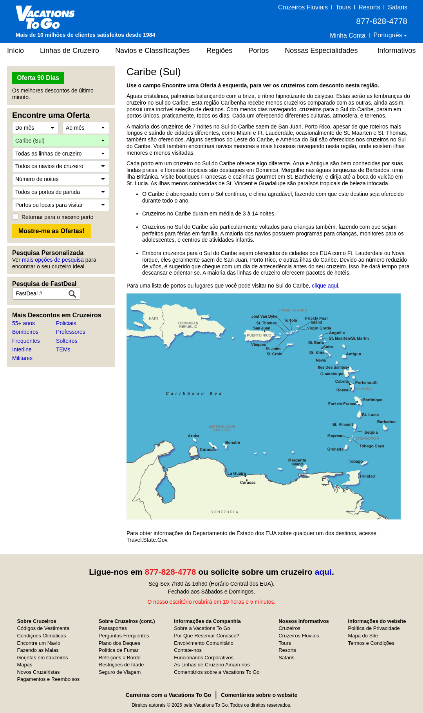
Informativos (396, 50)
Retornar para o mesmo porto (58, 217)
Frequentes (26, 341)
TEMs (63, 349)
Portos (258, 50)
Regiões (219, 50)
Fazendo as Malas (37, 650)
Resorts (369, 7)
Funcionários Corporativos (203, 658)
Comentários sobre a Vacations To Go (216, 672)
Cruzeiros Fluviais (303, 7)
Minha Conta (347, 35)
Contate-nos (188, 650)
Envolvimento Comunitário (203, 643)
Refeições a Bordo (120, 658)
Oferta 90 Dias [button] (38, 77)
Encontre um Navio (38, 643)
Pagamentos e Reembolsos (48, 679)
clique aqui (325, 285)
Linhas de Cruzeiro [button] (69, 50)
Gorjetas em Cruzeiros (42, 658)
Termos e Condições (371, 643)
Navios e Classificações (152, 50)
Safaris (397, 7)
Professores (70, 332)
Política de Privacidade (374, 628)
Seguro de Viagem (120, 672)
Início (15, 50)
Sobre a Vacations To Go (202, 628)
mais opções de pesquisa (53, 260)
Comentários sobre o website (259, 695)
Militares (22, 358)
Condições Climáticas (41, 636)
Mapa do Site (363, 636)
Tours (343, 7)
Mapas (24, 665)
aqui (323, 571)
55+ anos (23, 323)
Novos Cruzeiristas (38, 672)
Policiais (66, 323)
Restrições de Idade (121, 665)
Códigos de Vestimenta (43, 628)
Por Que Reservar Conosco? (206, 636)
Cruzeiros (289, 628)
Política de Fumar (119, 650)
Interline (22, 349)
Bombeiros (25, 332)
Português (389, 35)
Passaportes (113, 628)
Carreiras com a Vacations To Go (168, 695)
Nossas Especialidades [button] (321, 50)
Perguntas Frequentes (124, 636)
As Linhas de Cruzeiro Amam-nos (212, 665)
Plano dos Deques (119, 643)
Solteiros (66, 341)
